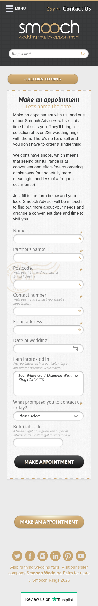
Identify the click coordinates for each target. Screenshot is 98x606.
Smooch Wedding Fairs (49, 573)
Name (19, 230)
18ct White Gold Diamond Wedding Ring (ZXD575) (48, 383)
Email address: (28, 321)
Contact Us (77, 8)
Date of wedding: (30, 340)
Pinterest (68, 556)
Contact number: (42, 299)
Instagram (42, 556)
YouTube (81, 556)
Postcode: (42, 272)
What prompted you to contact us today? (47, 404)
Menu (20, 9)
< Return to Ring (42, 79)
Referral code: (42, 431)
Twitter (17, 556)
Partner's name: (29, 249)
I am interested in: (42, 363)
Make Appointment (49, 462)
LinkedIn (55, 556)
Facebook (30, 556)
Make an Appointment (49, 522)
